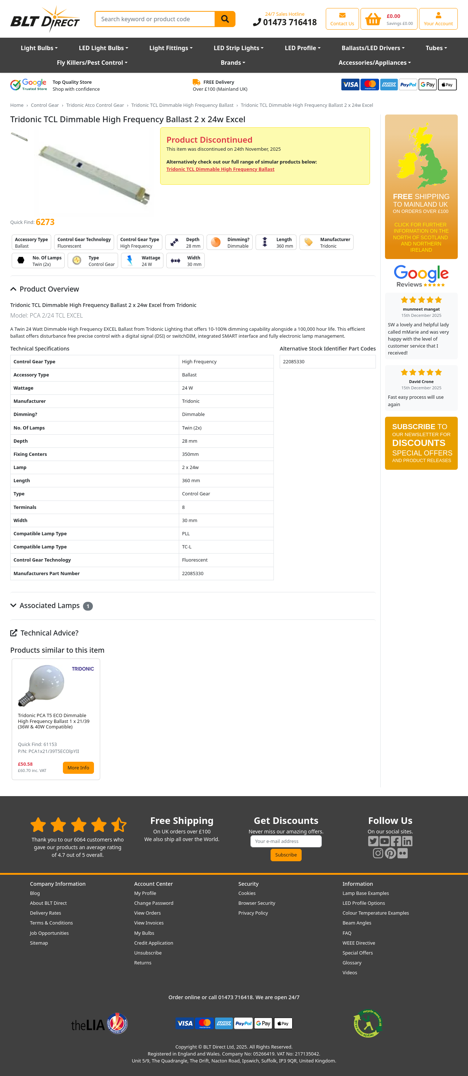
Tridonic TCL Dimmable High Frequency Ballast (182, 105)
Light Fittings (169, 48)
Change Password (153, 903)
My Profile (145, 893)
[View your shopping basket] (389, 18)
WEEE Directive (359, 943)
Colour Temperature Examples (376, 913)
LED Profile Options (364, 903)
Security (248, 883)
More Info (78, 767)
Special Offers (358, 952)
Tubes (434, 48)
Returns (142, 962)
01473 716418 (285, 22)
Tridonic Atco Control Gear (95, 105)
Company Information (58, 883)
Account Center (153, 883)
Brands (231, 63)
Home (16, 105)
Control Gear (45, 105)
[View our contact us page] (342, 18)
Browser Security (256, 903)
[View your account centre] (438, 18)
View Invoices (149, 922)
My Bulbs (144, 933)
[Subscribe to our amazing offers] (286, 841)
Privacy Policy (253, 913)
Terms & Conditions (51, 922)
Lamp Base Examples (366, 893)
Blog (35, 893)
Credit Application (153, 943)
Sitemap (39, 943)
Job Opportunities (49, 933)
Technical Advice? (44, 633)
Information (358, 883)
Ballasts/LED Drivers (371, 48)
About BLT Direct (48, 903)
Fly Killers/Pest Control (90, 63)
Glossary (352, 962)
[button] (370, 719)
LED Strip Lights (236, 48)
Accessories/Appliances (373, 63)
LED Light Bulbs (101, 48)
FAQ (347, 933)
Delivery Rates (45, 913)
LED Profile (300, 48)
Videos (350, 972)
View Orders (147, 913)
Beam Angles (357, 922)
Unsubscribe (148, 952)
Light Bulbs (37, 48)
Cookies (247, 893)
